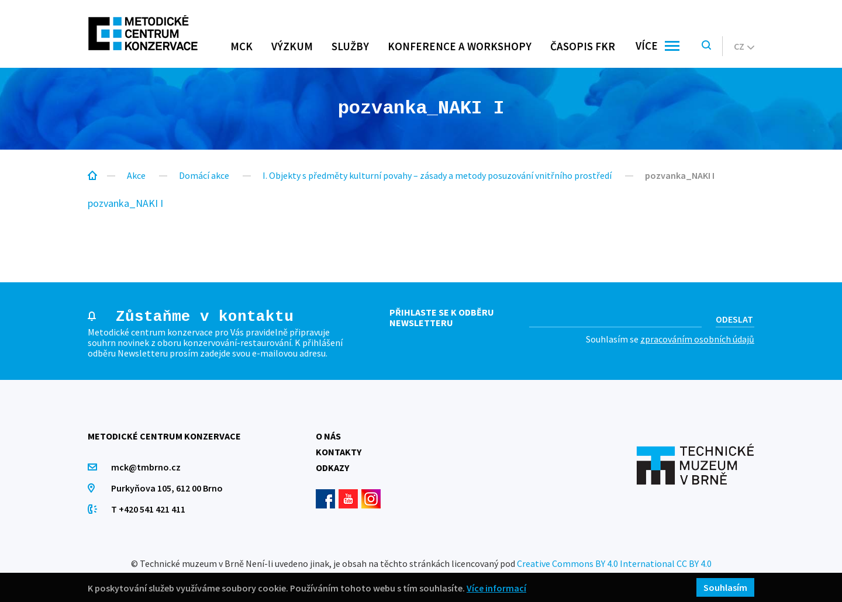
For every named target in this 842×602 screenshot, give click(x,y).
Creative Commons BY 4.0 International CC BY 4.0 (614, 563)
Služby (350, 46)
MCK (241, 46)
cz (744, 46)
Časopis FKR (582, 46)
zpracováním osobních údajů (697, 339)
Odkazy (332, 467)
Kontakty (338, 452)
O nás (328, 436)
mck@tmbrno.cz (146, 467)
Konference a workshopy (460, 46)
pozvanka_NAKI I (125, 203)
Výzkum (292, 46)
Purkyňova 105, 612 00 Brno (167, 488)
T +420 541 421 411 (148, 509)
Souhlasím (725, 587)
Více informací (496, 587)
